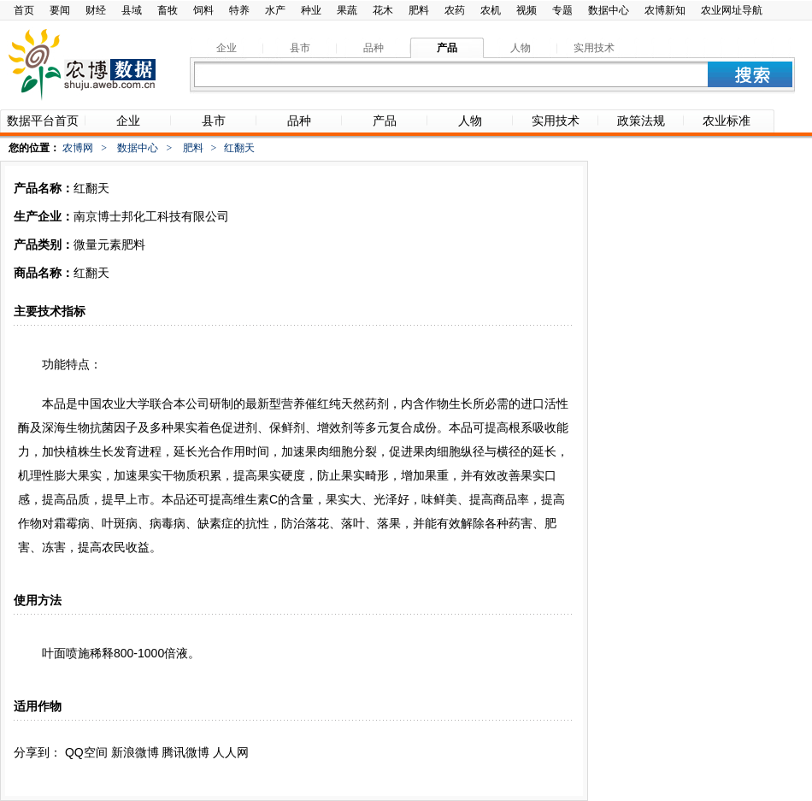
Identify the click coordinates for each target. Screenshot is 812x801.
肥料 (419, 10)
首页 (24, 10)
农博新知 (664, 10)
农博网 (77, 148)
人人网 (231, 752)
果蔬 (347, 10)
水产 (275, 10)
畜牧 (167, 10)
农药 (454, 10)
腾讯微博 (185, 752)
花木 (383, 10)
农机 (490, 10)
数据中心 (608, 10)
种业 (311, 10)
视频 (526, 10)
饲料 (203, 10)
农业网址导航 (731, 10)
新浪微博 (135, 752)
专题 (562, 10)
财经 (95, 10)
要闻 (60, 10)
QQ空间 (86, 752)
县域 (131, 10)
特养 (239, 10)
